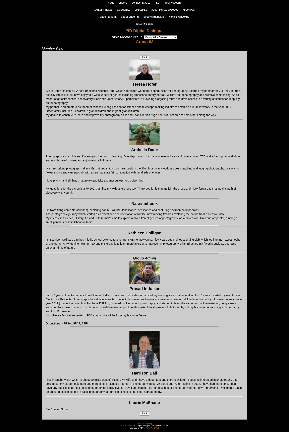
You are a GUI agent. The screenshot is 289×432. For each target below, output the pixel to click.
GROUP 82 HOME (108, 17)
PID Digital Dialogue (144, 31)
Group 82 (144, 42)
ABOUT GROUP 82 (130, 17)
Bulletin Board (145, 24)
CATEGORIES (123, 10)
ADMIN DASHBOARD (179, 17)
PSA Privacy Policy (144, 424)
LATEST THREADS (103, 10)
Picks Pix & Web (152, 428)
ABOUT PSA (188, 10)
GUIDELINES (141, 10)
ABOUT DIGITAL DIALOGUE (165, 10)
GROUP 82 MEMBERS (153, 17)
